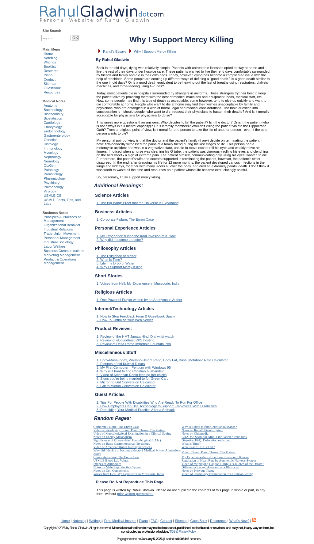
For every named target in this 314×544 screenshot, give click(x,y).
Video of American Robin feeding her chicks (123, 447)
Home (48, 53)
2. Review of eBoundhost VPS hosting (126, 340)
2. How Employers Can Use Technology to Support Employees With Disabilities (157, 406)
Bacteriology (53, 110)
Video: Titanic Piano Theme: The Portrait (209, 452)
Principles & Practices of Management (62, 219)
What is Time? (191, 443)
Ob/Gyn (50, 165)
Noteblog (51, 58)
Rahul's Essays (114, 51)
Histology (51, 144)
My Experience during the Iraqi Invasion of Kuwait (215, 457)
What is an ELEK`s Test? (198, 447)
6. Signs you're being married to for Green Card (133, 378)
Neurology (51, 161)
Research (51, 71)
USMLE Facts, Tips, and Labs (62, 201)
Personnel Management (62, 238)
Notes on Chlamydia (195, 433)
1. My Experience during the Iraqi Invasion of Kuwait (136, 236)
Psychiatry (52, 183)
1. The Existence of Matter (116, 256)
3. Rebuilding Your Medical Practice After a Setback (136, 410)
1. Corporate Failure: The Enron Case (125, 219)
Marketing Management (62, 255)
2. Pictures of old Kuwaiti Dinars (121, 364)
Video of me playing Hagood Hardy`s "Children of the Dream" (223, 464)
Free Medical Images (120, 521)
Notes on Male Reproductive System (118, 467)
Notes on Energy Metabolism (113, 437)
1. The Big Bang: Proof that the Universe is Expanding (138, 203)
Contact (50, 79)
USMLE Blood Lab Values (111, 460)
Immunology (53, 148)
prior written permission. (135, 494)
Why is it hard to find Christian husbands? (209, 426)
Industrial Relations (58, 229)
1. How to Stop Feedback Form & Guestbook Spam (136, 316)
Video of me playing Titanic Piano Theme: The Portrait (130, 430)
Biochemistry (53, 114)
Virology (50, 191)
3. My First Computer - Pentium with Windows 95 (134, 367)
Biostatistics (53, 118)
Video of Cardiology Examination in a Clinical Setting (217, 474)
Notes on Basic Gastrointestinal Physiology (122, 443)
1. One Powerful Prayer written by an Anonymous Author (139, 300)
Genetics (50, 140)
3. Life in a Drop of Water (116, 263)
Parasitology (53, 174)
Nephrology (52, 157)
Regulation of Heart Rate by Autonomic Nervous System (219, 460)
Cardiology (52, 122)
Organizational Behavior (62, 225)
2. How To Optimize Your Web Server (125, 320)
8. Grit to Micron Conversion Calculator (126, 386)
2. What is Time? (109, 259)
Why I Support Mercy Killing (155, 51)
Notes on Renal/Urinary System (202, 430)
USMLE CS (52, 195)
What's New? (239, 521)
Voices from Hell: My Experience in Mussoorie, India (129, 474)
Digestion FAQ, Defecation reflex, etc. (207, 440)
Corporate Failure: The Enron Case (117, 426)
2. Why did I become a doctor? (120, 240)
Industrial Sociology (59, 242)
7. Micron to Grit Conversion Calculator (126, 382)
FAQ (154, 521)
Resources (52, 92)
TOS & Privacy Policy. (182, 531)
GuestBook (52, 88)
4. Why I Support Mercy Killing (120, 267)
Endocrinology (55, 131)
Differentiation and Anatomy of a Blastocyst (210, 467)
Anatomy (50, 105)
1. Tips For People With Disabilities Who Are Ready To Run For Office (149, 402)
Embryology (53, 127)
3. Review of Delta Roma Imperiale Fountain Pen (134, 344)
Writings (50, 62)
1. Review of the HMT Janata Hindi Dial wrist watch (135, 336)
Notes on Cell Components (111, 470)
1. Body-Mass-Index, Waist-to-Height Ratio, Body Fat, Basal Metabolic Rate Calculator (162, 360)
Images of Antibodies (107, 464)
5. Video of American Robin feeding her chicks (132, 375)
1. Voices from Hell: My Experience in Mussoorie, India (138, 283)
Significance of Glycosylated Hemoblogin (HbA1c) (127, 440)
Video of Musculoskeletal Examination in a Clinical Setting (132, 433)
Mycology (51, 152)
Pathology (51, 170)
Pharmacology (55, 178)
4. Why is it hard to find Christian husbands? (130, 371)
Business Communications (64, 251)
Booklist (50, 66)
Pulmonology (54, 187)
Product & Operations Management (60, 261)
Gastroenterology (57, 135)
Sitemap (50, 84)
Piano (48, 75)
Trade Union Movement (62, 233)
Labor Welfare (54, 246)
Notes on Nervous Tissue (198, 470)
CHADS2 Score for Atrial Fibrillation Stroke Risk (214, 437)
